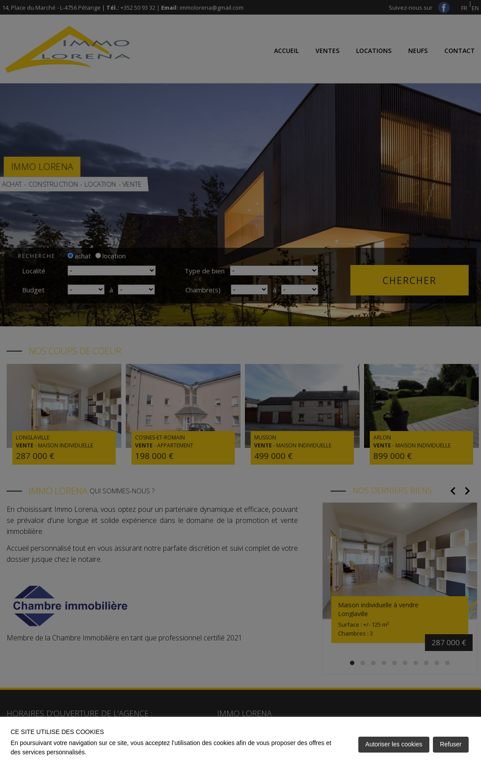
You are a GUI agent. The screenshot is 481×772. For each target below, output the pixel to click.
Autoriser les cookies (393, 744)
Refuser (451, 744)
